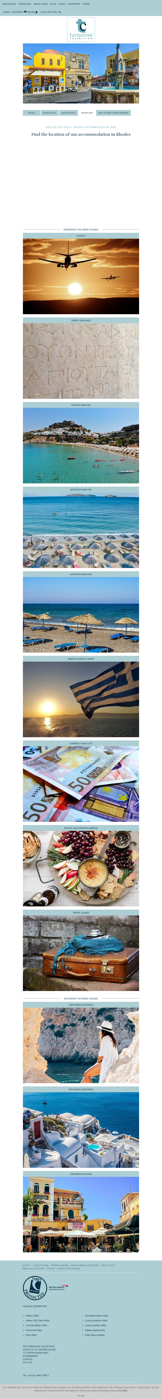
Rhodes (31, 113)
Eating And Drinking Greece (81, 828)
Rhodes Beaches (81, 405)
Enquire (30, 12)
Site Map (51, 1268)
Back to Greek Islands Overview (114, 113)
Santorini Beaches (81, 574)
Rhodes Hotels (68, 113)
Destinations (9, 4)
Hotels (62, 4)
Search (6, 12)
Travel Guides (41, 4)
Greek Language (81, 320)
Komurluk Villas (34, 1330)
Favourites (17, 12)
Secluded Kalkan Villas (96, 1315)
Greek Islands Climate (81, 658)
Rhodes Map (87, 113)
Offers (86, 4)
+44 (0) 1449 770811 (49, 12)
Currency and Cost (80, 743)
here (124, 1390)
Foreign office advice (68, 1268)
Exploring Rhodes (81, 1174)
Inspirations (24, 4)
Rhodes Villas (49, 113)
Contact (26, 1265)
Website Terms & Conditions (85, 1265)
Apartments (74, 4)
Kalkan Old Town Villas (37, 1320)
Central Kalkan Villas (36, 1325)
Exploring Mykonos (81, 1004)
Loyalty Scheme (41, 1265)
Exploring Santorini (81, 1089)
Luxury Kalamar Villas (96, 1320)
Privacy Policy (108, 1265)
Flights (81, 235)
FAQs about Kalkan (95, 1335)
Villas (53, 4)
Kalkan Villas (32, 1315)
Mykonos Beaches (81, 489)
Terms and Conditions (33, 1268)
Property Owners (60, 1265)
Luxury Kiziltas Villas (95, 1325)
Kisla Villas (31, 1335)
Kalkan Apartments (95, 1330)
